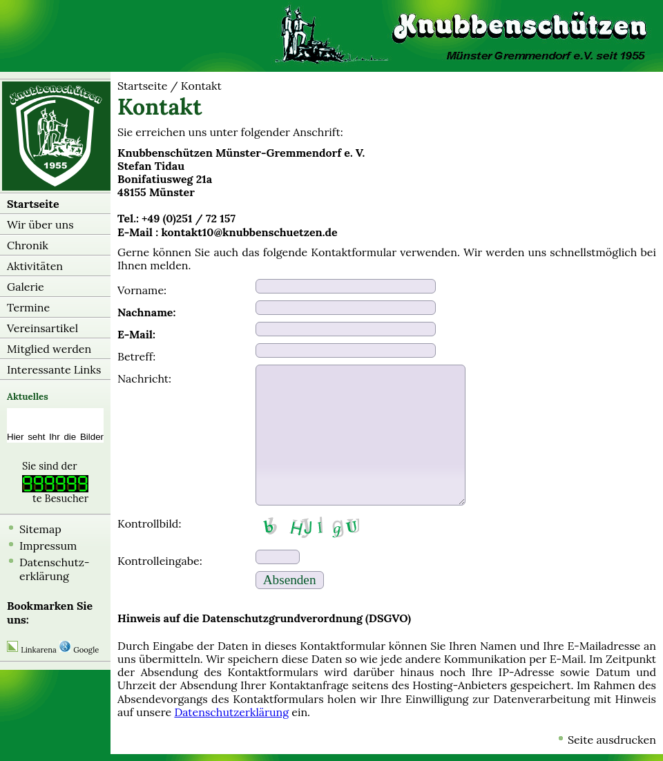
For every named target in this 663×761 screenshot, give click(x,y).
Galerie (25, 286)
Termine (28, 307)
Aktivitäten (35, 266)
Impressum (48, 545)
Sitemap (40, 529)
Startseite (33, 204)
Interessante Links (54, 369)
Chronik (27, 245)
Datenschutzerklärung (231, 712)
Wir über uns (40, 224)
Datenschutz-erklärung (54, 569)
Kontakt (201, 86)
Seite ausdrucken (612, 739)
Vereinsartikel (42, 328)
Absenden (289, 579)
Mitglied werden (49, 349)
